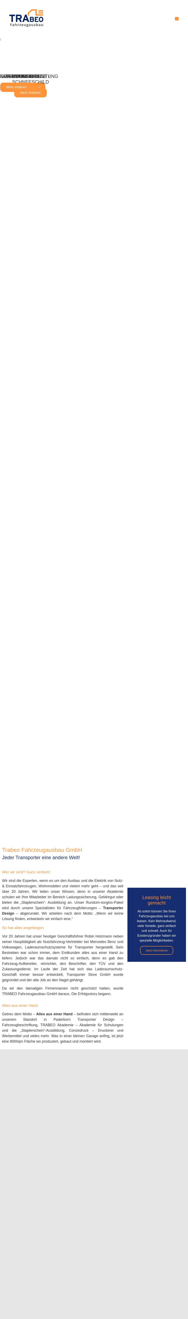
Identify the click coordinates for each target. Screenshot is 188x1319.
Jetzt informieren (156, 950)
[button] (177, 19)
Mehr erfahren (30, 92)
